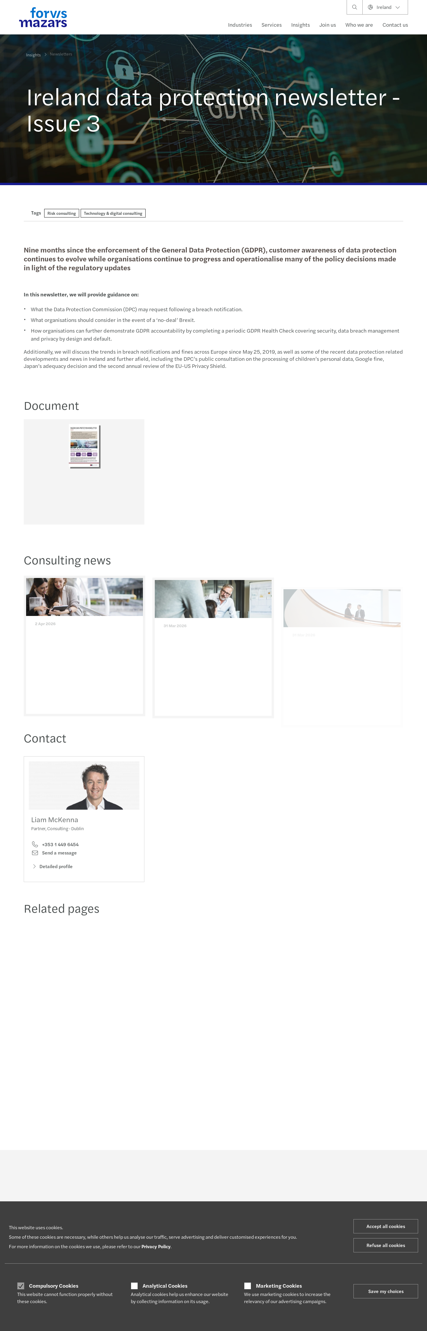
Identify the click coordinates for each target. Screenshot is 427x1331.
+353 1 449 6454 (55, 854)
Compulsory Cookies (53, 1285)
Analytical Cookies (165, 1285)
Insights (300, 24)
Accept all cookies (386, 1226)
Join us (327, 24)
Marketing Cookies (279, 1285)
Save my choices (386, 1291)
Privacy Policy (156, 1246)
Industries (240, 24)
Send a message (54, 862)
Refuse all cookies (386, 1245)
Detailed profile (52, 875)
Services (272, 24)
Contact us (395, 24)
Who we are (359, 24)
